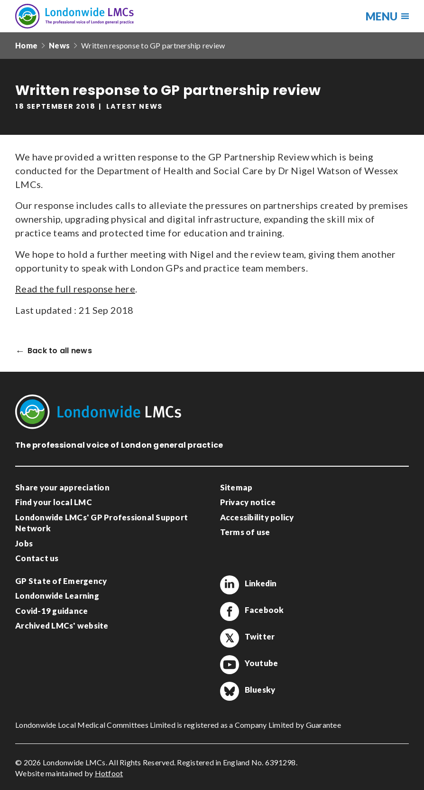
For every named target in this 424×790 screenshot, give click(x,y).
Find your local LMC (53, 502)
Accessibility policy (257, 517)
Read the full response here (75, 288)
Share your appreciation (62, 487)
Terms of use (245, 532)
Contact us (37, 558)
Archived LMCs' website (62, 625)
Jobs (24, 543)
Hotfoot (109, 773)
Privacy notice (248, 502)
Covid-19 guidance (51, 611)
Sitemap (236, 487)
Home (26, 45)
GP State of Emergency (61, 581)
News (59, 45)
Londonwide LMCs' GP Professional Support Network (101, 523)
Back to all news (60, 351)
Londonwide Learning (57, 596)
